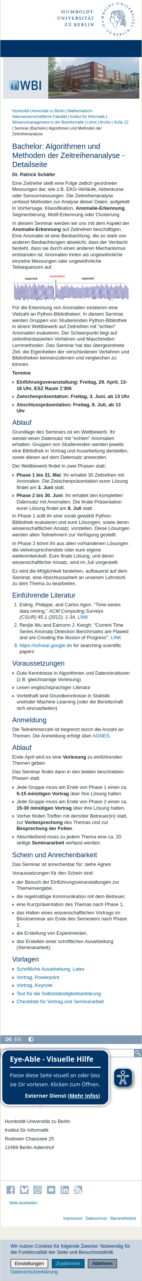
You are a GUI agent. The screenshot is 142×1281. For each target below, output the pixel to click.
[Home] (27, 48)
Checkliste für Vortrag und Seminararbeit (60, 1001)
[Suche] (138, 1053)
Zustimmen (68, 1263)
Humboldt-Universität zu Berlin (38, 111)
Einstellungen (29, 1263)
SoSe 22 (121, 122)
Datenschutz (96, 1218)
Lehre (92, 122)
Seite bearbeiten (23, 1203)
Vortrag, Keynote (35, 985)
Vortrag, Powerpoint (38, 977)
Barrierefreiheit (123, 1218)
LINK (83, 617)
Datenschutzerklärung (34, 1272)
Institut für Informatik (87, 117)
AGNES (100, 736)
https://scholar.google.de (45, 645)
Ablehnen (102, 1263)
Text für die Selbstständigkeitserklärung (59, 993)
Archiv (105, 122)
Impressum (73, 1218)
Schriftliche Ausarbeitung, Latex (50, 969)
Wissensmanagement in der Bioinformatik (48, 122)
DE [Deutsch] (8, 1039)
